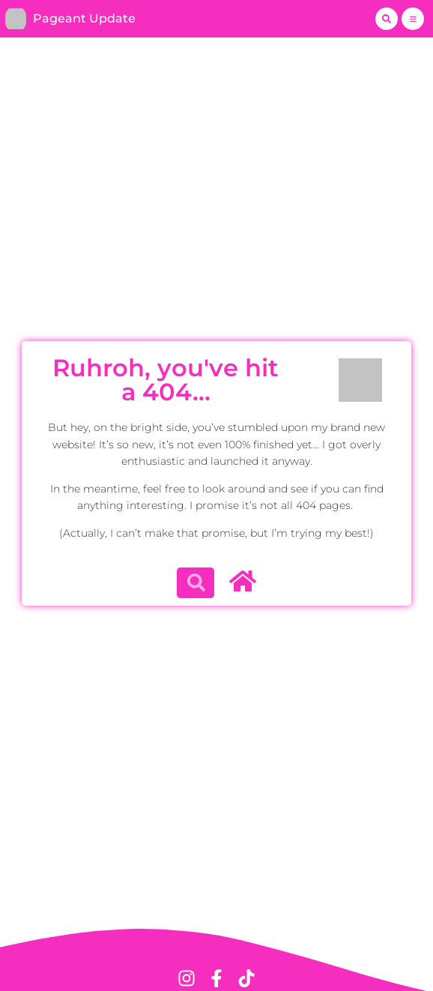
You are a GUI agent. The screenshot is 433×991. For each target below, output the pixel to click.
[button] (386, 18)
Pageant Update (84, 18)
